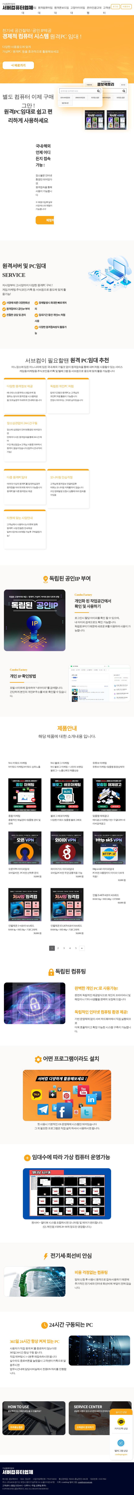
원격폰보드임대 (61, 10)
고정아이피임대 (77, 10)
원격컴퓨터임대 (45, 10)
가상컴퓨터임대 (29, 10)
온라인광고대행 (94, 10)
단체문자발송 (100, 1482)
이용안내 (126, 6)
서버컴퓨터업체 (17, 8)
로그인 (115, 6)
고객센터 (106, 10)
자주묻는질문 (16, 1427)
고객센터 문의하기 (85, 1427)
